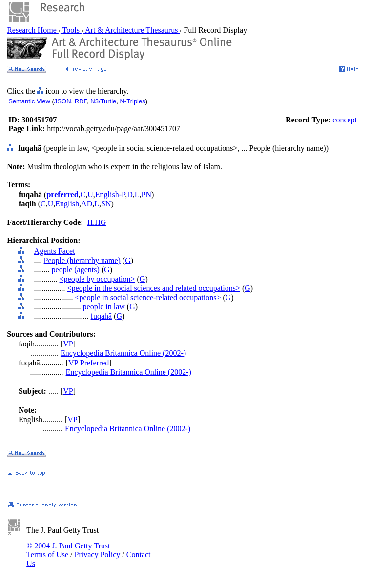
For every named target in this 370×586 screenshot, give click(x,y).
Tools (71, 30)
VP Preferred (88, 363)
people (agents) (76, 269)
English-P (110, 194)
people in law (104, 307)
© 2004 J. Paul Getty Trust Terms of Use (68, 550)
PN (146, 194)
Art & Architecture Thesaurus (131, 30)
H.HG (96, 222)
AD (86, 204)
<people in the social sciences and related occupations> (153, 288)
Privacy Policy (98, 554)
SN (106, 204)
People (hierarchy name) (82, 260)
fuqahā (101, 316)
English (67, 204)
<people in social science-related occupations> (148, 297)
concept (344, 120)
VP (68, 344)
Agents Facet (54, 251)
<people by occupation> (97, 279)
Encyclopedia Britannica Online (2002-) (123, 353)
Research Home (33, 30)
